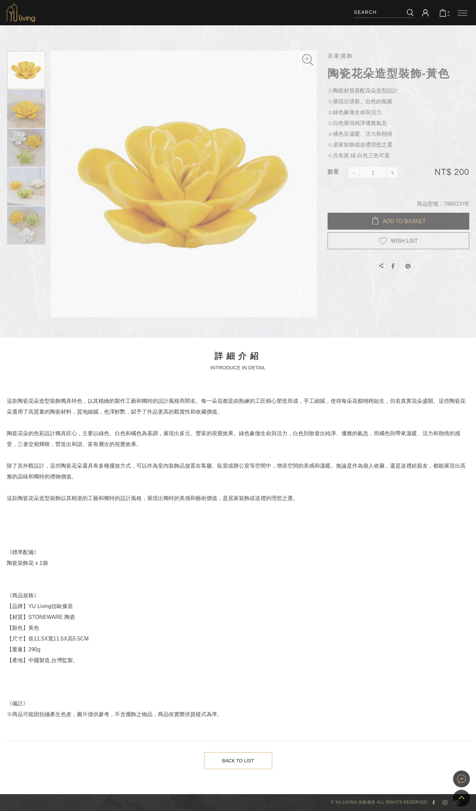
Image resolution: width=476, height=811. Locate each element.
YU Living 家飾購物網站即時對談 (461, 778)
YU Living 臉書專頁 (434, 802)
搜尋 (410, 12)
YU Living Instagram (445, 802)
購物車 (448, 12)
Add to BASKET (404, 221)
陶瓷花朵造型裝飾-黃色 (21, 12)
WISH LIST (404, 241)
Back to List (238, 761)
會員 (425, 13)
